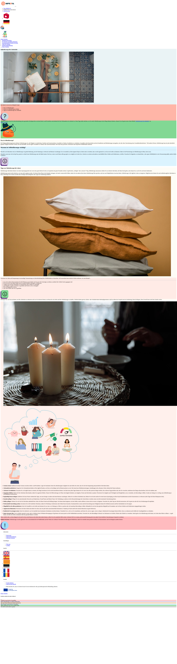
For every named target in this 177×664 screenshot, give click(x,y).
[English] (6, 554)
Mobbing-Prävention (7, 40)
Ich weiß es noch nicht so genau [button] (8, 606)
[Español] (6, 559)
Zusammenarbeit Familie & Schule (10, 43)
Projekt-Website (10, 582)
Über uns (8, 544)
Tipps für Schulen (6, 44)
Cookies (8, 545)
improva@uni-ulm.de (11, 584)
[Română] (6, 576)
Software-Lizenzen (10, 538)
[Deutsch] (6, 23)
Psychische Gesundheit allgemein (9, 41)
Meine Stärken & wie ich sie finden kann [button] (10, 605)
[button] (2, 29)
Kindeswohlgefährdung (7, 45)
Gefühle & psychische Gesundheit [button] (8, 600)
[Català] (6, 563)
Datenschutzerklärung (11, 536)
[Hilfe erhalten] (6, 18)
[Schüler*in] (5, 34)
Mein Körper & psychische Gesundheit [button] (9, 604)
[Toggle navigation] (15, 6)
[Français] (6, 572)
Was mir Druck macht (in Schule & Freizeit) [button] (11, 603)
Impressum (8, 535)
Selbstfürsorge (6, 11)
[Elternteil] (5, 36)
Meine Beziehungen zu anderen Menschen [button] (10, 601)
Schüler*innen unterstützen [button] (9, 9)
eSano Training (4, 39)
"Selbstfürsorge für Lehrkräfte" (142, 121)
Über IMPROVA (7, 8)
